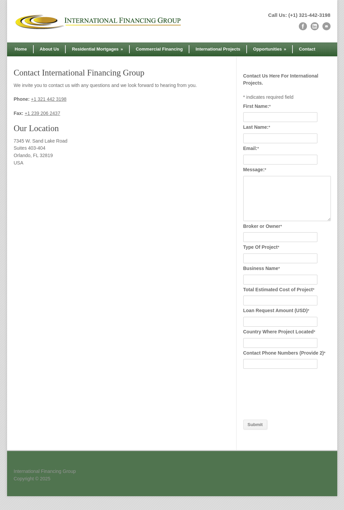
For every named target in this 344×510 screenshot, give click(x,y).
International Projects (217, 49)
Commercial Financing (159, 49)
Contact (307, 49)
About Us (49, 49)
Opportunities (269, 49)
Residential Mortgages (97, 49)
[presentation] (271, 394)
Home (21, 49)
